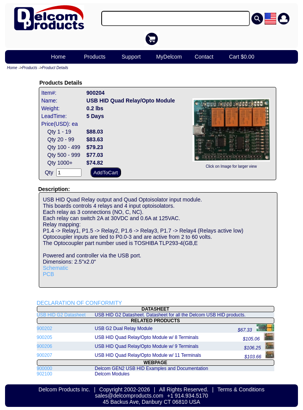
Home (58, 57)
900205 (44, 337)
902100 (44, 374)
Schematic (55, 268)
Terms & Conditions (240, 389)
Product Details (55, 68)
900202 (44, 328)
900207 (44, 355)
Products (95, 57)
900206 (44, 346)
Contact (204, 57)
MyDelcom (169, 57)
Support (131, 57)
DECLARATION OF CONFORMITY (79, 303)
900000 (44, 368)
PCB (48, 274)
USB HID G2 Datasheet (61, 315)
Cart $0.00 (241, 57)
